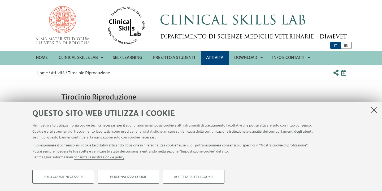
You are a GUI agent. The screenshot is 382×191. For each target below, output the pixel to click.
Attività (214, 57)
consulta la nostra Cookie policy (99, 157)
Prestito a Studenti (174, 57)
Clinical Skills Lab (78, 57)
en (346, 45)
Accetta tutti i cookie (194, 176)
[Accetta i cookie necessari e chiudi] (374, 110)
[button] (336, 72)
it (335, 45)
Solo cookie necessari (63, 176)
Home (42, 57)
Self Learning (127, 57)
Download (245, 57)
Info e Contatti (288, 57)
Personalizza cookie (128, 176)
